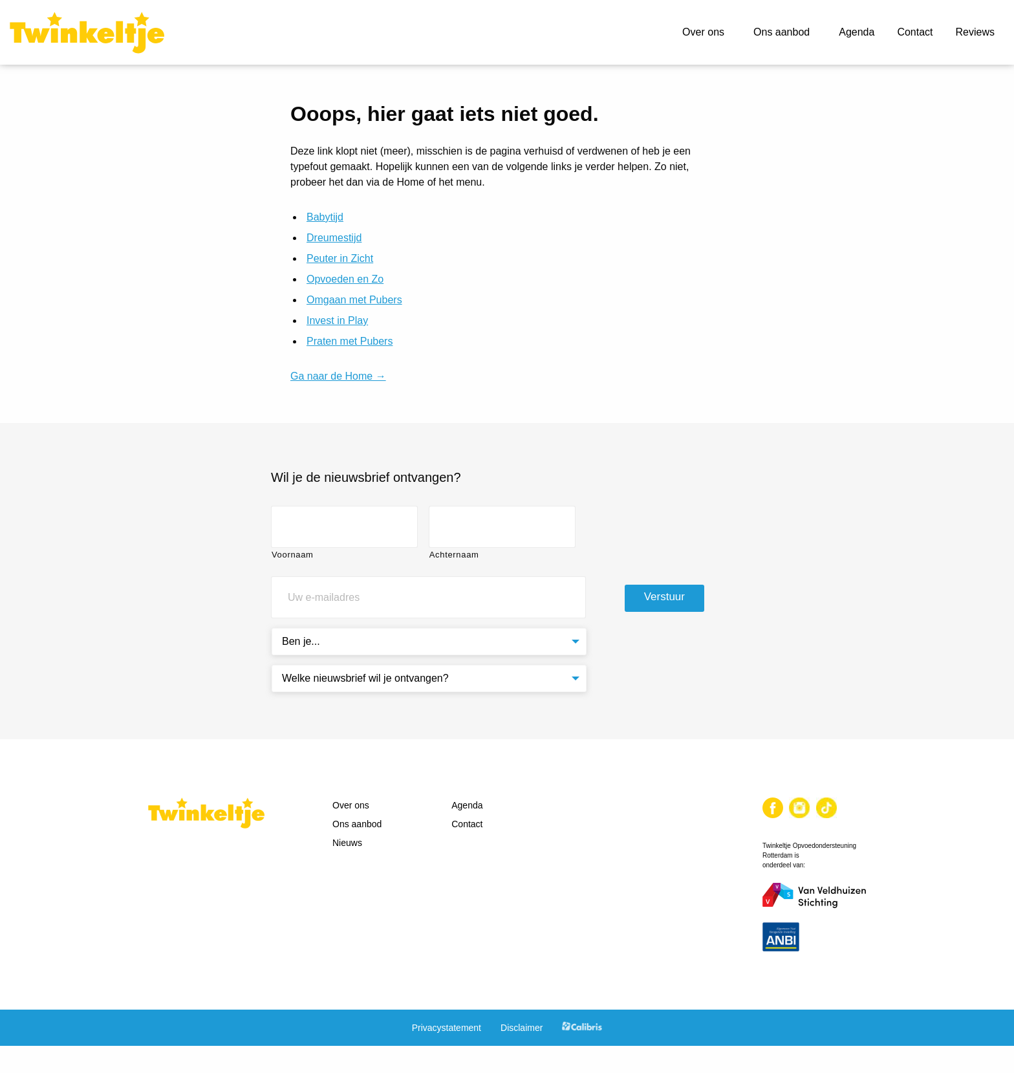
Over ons (703, 32)
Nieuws (347, 843)
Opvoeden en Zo (345, 279)
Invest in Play (337, 320)
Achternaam (454, 554)
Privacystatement (446, 1028)
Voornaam (293, 554)
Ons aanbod (781, 32)
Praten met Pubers (350, 341)
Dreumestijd (334, 237)
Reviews (975, 32)
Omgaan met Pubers (354, 299)
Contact (915, 32)
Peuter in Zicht (340, 258)
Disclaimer (522, 1028)
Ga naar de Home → (338, 376)
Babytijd (325, 216)
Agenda (856, 32)
